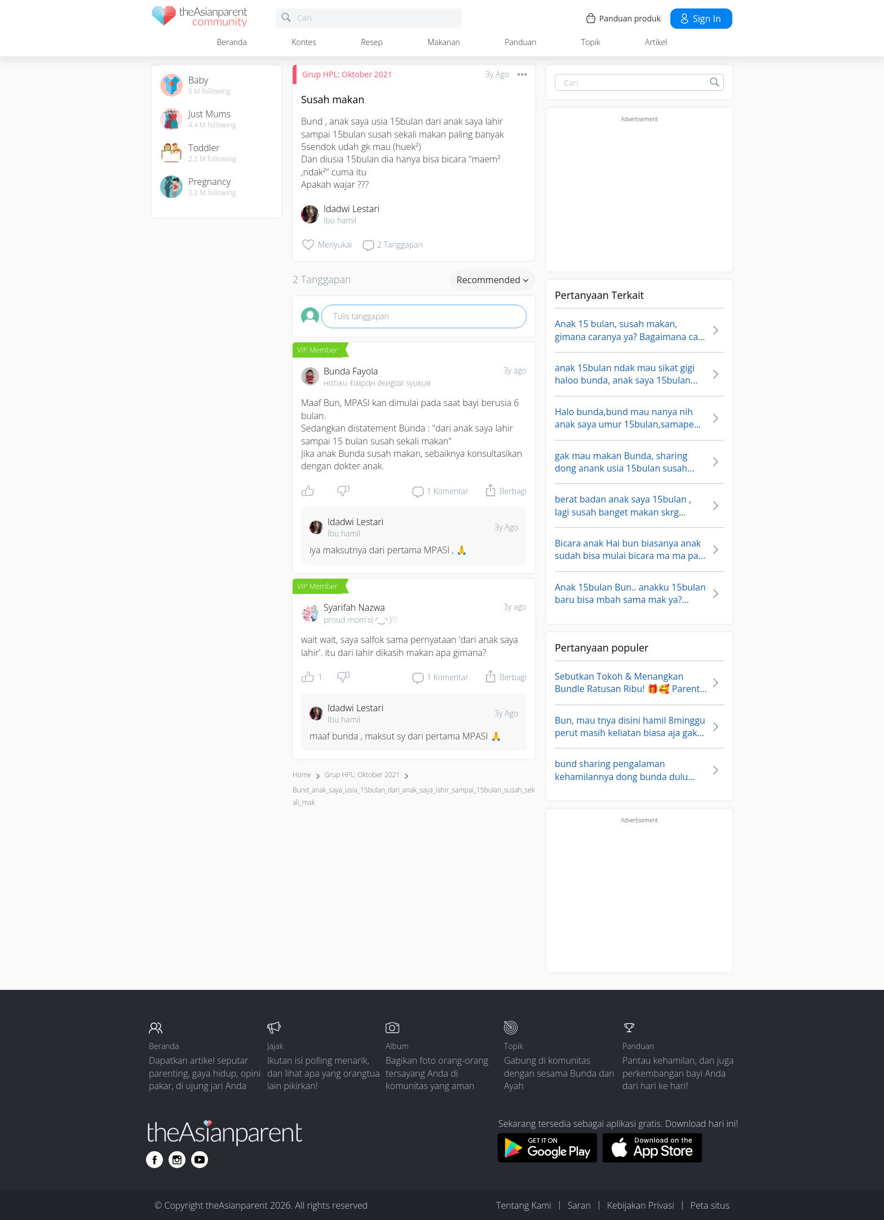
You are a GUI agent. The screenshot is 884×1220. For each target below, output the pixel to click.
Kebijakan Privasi (640, 1205)
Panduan (520, 42)
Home (302, 774)
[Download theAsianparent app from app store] (652, 1159)
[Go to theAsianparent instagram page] (177, 1159)
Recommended (492, 280)
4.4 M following (212, 125)
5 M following (209, 91)
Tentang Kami (523, 1205)
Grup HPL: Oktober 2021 (347, 74)
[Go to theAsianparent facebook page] (154, 1159)
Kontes (303, 42)
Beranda (232, 42)
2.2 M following (212, 159)
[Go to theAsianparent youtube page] (199, 1159)
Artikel (656, 42)
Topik (590, 42)
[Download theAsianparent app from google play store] (547, 1159)
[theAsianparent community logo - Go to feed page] (199, 18)
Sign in (700, 18)
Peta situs (710, 1205)
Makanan (443, 42)
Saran (579, 1205)
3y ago (515, 370)
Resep (372, 42)
